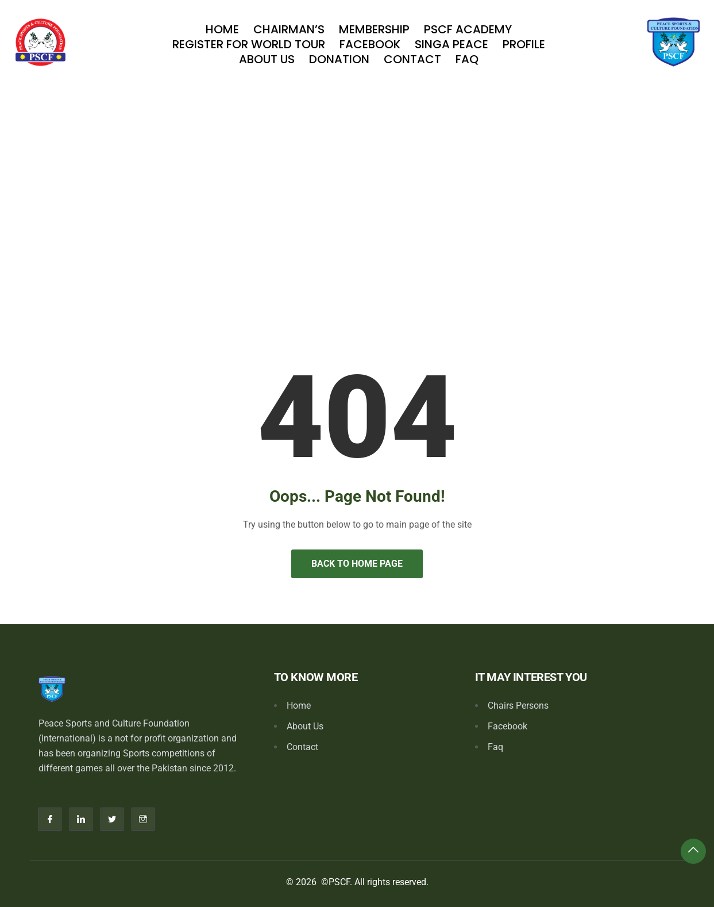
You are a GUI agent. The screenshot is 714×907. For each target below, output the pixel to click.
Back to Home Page (357, 563)
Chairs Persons (518, 705)
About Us (267, 59)
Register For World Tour (248, 44)
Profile (524, 44)
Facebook (369, 44)
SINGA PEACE (451, 44)
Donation (339, 59)
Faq (467, 59)
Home (222, 29)
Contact (412, 59)
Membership (374, 29)
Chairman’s (289, 29)
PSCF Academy (468, 29)
